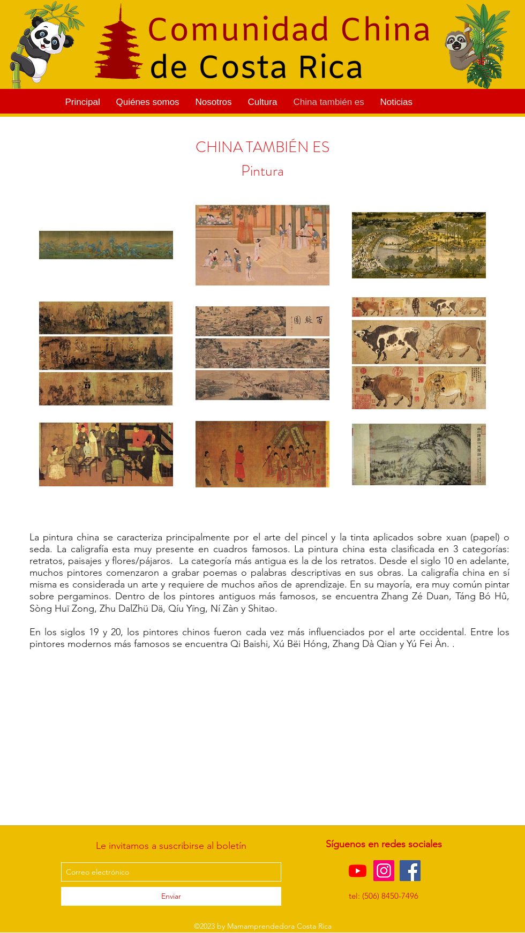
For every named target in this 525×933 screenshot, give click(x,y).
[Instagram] (383, 870)
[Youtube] (357, 870)
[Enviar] (171, 896)
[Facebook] (410, 870)
